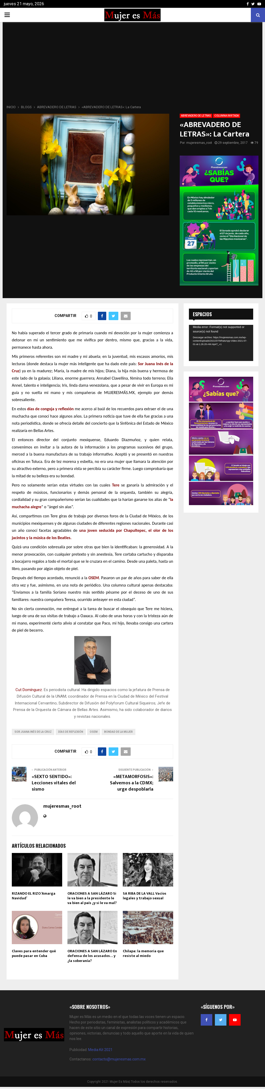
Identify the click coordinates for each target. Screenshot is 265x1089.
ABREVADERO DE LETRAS (196, 115)
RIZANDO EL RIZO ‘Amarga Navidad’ (33, 895)
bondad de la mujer (118, 731)
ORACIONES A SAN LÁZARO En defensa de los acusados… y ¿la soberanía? (92, 956)
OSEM (94, 731)
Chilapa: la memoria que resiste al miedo (143, 953)
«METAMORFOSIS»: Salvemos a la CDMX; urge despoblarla (131, 783)
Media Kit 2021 (100, 1050)
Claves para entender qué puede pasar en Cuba (34, 953)
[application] (221, 343)
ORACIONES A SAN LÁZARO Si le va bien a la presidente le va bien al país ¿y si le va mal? (92, 898)
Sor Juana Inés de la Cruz (33, 731)
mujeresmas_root (199, 143)
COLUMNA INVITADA (226, 115)
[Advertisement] (132, 65)
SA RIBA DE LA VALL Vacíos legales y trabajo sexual (144, 895)
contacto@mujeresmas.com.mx (119, 1059)
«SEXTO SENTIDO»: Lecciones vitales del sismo (54, 783)
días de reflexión (70, 731)
